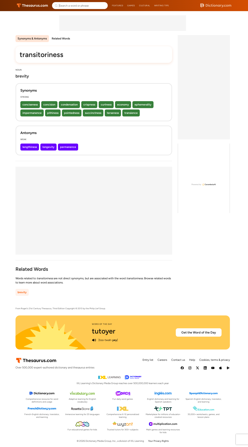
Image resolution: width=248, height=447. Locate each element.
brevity (22, 292)
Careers (162, 359)
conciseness (30, 104)
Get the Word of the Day (198, 332)
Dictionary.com (215, 5)
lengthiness (29, 147)
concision (49, 104)
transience (131, 113)
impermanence (32, 113)
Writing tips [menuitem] (161, 5)
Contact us (178, 359)
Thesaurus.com (32, 5)
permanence (68, 147)
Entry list (148, 359)
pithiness (52, 113)
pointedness (71, 113)
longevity (48, 147)
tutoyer (103, 331)
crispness (89, 104)
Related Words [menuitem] (61, 38)
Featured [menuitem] (117, 5)
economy (123, 104)
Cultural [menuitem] (144, 5)
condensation (69, 104)
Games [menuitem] (131, 5)
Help (192, 359)
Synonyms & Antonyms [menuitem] (32, 38)
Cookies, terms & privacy (214, 359)
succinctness (93, 113)
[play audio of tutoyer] (94, 340)
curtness (106, 104)
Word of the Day (102, 324)
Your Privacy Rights (158, 441)
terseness (113, 113)
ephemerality (143, 104)
